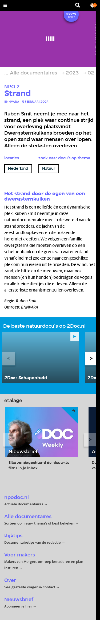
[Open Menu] (5, 5)
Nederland (18, 169)
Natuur (48, 169)
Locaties (11, 158)
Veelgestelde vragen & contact (29, 587)
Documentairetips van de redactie (32, 542)
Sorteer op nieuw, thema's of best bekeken (39, 523)
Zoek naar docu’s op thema (64, 158)
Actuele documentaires (23, 504)
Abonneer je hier (18, 606)
